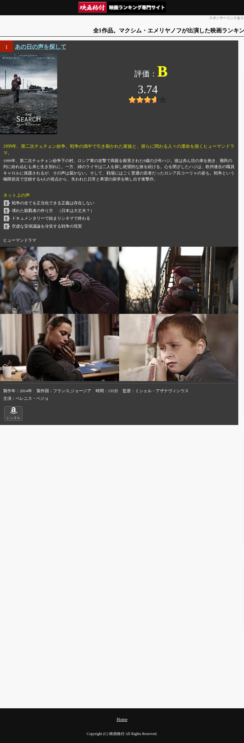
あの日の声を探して (40, 47)
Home (122, 719)
